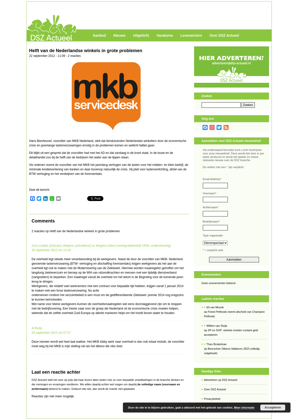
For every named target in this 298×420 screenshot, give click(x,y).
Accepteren (273, 407)
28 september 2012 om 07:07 (51, 332)
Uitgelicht (141, 35)
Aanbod (99, 35)
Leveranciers (191, 35)
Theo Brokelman (217, 344)
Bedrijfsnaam (211, 221)
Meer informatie (244, 407)
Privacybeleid (212, 398)
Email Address (212, 179)
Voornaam (209, 193)
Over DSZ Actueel (224, 35)
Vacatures (164, 35)
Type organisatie (213, 235)
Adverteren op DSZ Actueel (220, 379)
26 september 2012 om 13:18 (51, 250)
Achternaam (211, 207)
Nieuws (119, 35)
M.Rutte (37, 328)
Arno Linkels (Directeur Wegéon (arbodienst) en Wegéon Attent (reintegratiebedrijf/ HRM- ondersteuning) (101, 245)
